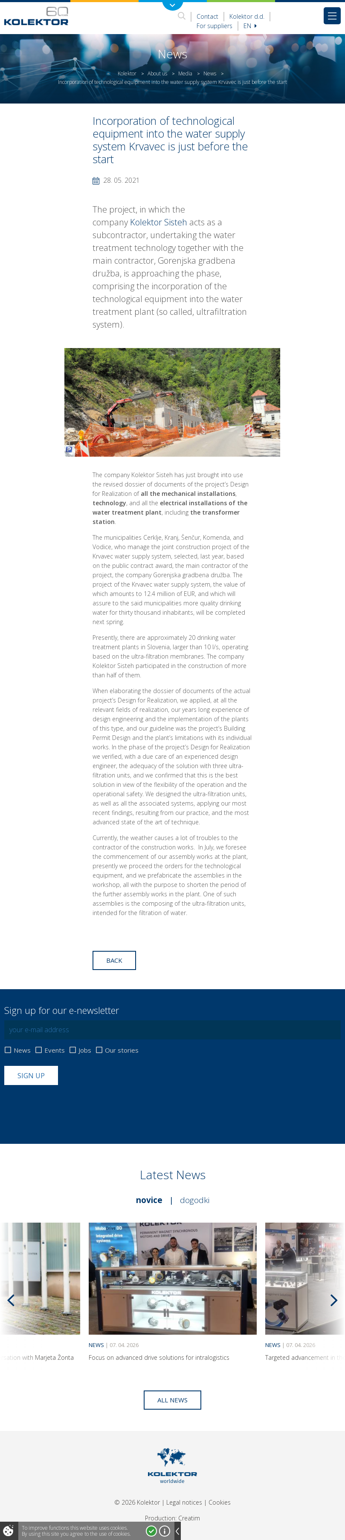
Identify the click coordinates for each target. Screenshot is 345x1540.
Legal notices (184, 1502)
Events (54, 1050)
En (250, 26)
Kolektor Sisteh (158, 222)
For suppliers (214, 26)
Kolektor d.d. (246, 16)
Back (114, 960)
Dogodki (194, 1200)
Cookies (220, 1502)
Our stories (122, 1050)
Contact (207, 16)
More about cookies (164, 1531)
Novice (149, 1200)
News (209, 73)
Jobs (84, 1050)
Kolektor (127, 73)
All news (172, 1400)
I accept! (151, 1531)
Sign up (31, 1075)
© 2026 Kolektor (137, 1502)
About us (157, 73)
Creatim (189, 1518)
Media (185, 73)
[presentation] (69, 1106)
